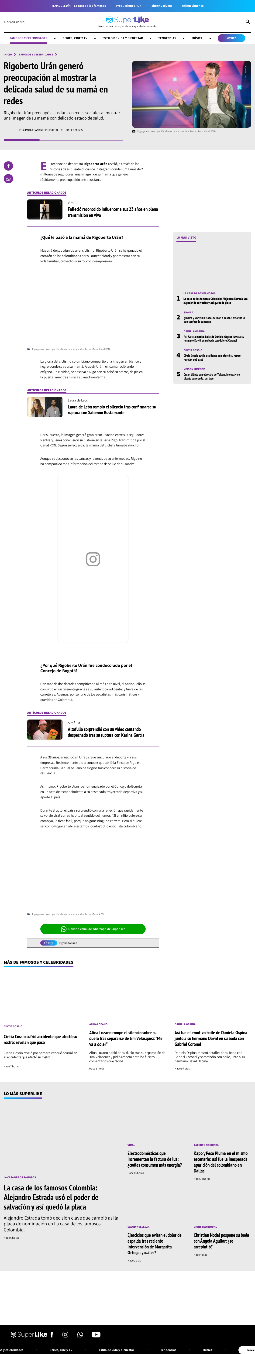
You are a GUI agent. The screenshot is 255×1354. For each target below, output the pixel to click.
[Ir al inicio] (127, 22)
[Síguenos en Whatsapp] (80, 1336)
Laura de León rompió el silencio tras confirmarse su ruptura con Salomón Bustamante (112, 409)
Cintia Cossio (193, 350)
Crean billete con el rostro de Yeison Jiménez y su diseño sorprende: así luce (212, 376)
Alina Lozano (98, 1024)
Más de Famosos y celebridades (38, 962)
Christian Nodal (205, 1226)
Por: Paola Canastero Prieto (38, 130)
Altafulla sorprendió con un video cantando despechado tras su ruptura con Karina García (106, 732)
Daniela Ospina (194, 331)
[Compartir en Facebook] (8, 166)
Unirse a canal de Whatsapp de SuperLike (93, 929)
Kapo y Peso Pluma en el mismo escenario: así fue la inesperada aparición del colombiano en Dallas (221, 1162)
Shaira (188, 312)
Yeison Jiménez (192, 6)
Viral (131, 1145)
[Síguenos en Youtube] (96, 1336)
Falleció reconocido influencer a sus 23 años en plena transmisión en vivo (113, 212)
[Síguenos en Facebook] (52, 1336)
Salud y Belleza (138, 1226)
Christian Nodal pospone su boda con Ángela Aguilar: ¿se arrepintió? (221, 1241)
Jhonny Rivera (162, 6)
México (231, 38)
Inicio (8, 54)
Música (197, 38)
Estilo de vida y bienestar (123, 38)
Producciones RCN (128, 6)
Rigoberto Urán (68, 943)
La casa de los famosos (90, 6)
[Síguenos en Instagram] (65, 1336)
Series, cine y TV (75, 38)
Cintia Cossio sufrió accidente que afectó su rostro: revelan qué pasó (212, 357)
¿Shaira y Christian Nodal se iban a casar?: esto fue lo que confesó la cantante (214, 320)
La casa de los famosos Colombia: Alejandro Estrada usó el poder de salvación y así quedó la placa (215, 301)
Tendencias (167, 38)
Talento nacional (206, 1145)
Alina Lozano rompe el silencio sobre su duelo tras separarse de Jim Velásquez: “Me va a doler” (125, 1038)
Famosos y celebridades (28, 38)
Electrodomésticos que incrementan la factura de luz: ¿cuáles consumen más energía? (155, 1159)
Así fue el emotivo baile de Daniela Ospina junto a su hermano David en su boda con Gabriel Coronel (214, 339)
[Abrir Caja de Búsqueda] (247, 22)
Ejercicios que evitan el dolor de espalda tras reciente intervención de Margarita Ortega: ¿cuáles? (155, 1244)
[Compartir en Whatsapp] (8, 178)
